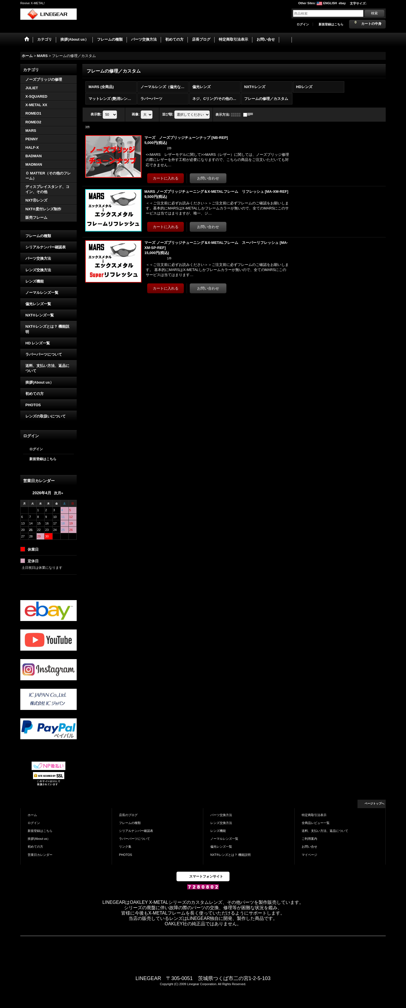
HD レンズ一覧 (37, 342)
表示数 (96, 114)
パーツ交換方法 (38, 258)
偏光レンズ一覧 (38, 303)
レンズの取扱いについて (45, 416)
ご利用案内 (309, 838)
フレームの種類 (38, 235)
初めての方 (34, 393)
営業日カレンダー (40, 854)
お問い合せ (309, 846)
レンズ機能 (34, 281)
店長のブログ (128, 814)
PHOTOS (33, 404)
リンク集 (125, 846)
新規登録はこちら (331, 24)
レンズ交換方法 (38, 269)
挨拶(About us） (39, 382)
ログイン (303, 24)
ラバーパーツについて (43, 354)
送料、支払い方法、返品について (47, 367)
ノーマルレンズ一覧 (41, 292)
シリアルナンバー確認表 (45, 246)
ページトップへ (374, 802)
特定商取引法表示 (314, 814)
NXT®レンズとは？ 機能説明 (47, 328)
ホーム (32, 814)
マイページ (309, 854)
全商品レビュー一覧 (316, 822)
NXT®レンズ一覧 (39, 314)
